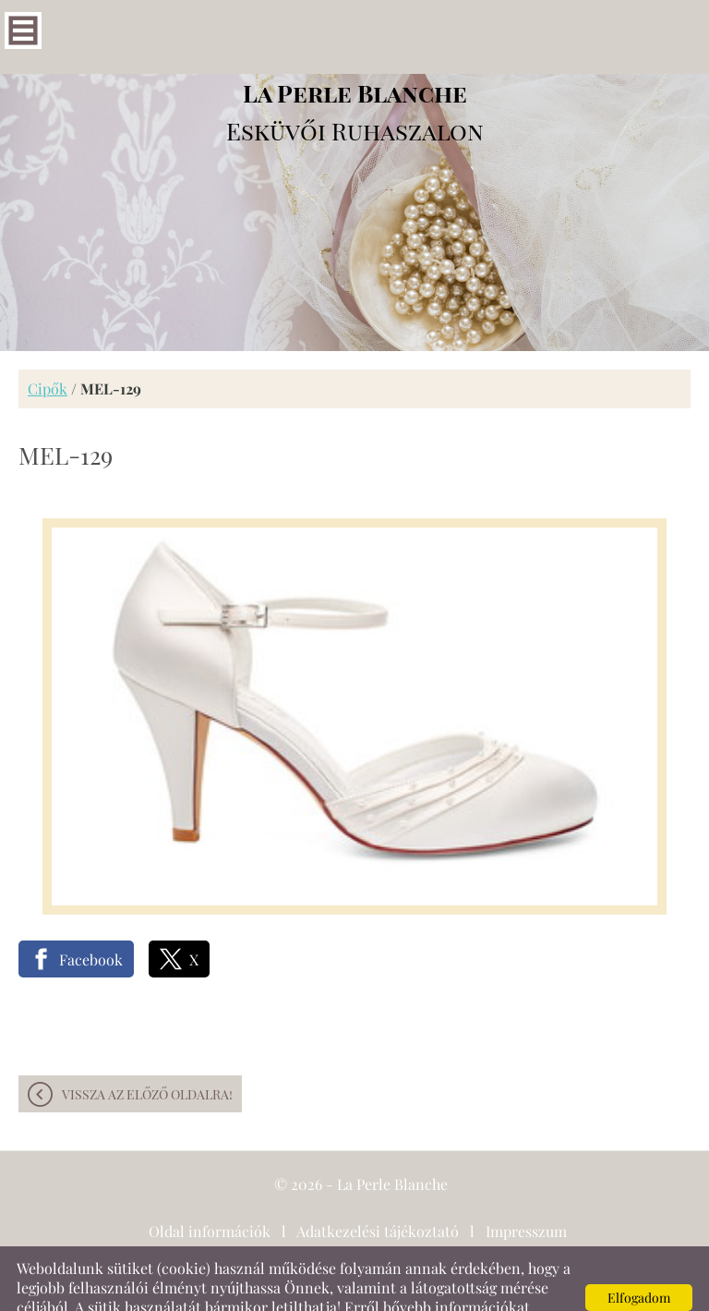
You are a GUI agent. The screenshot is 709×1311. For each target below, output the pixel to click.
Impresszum (526, 1194)
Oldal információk (209, 1194)
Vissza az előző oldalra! (147, 1057)
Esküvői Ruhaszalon (355, 75)
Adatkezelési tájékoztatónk (187, 1289)
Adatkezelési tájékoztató (377, 1194)
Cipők (47, 351)
